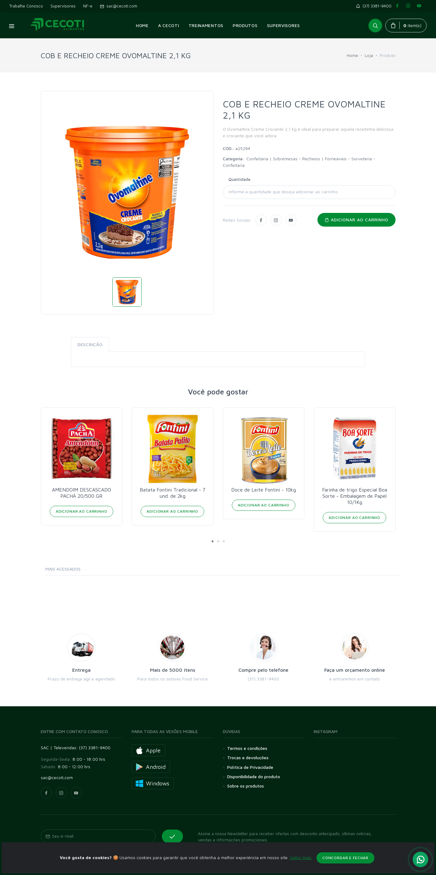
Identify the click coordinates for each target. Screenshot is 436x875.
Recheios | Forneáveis (325, 158)
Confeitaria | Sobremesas (272, 158)
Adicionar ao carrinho (356, 219)
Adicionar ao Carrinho (81, 511)
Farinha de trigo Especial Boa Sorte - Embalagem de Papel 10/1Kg (354, 496)
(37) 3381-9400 (375, 5)
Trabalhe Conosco (26, 5)
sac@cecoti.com (118, 5)
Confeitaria (234, 165)
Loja (369, 55)
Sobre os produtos (245, 785)
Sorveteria (362, 158)
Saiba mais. (301, 870)
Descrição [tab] (89, 344)
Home (352, 55)
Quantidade (239, 179)
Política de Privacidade (250, 767)
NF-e (87, 5)
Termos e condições (247, 748)
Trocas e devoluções (248, 757)
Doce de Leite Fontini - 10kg (263, 489)
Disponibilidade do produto (253, 776)
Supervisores (63, 5)
